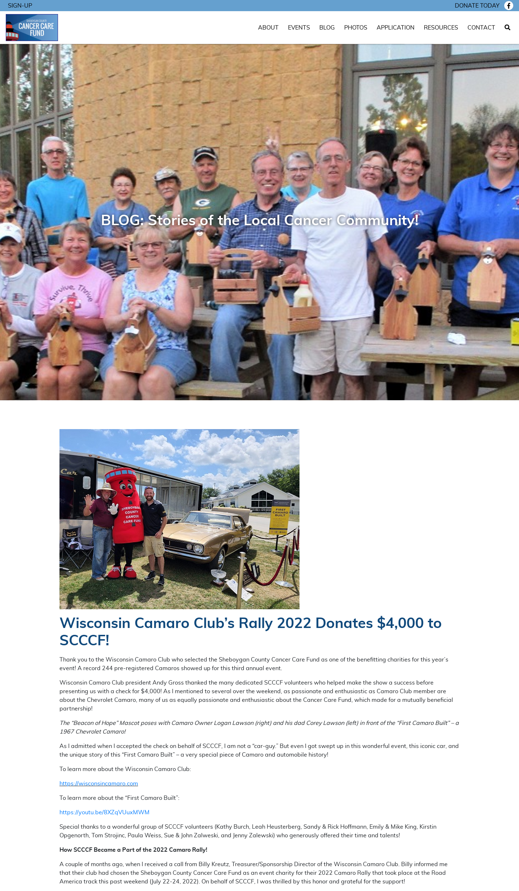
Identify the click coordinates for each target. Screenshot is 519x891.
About (268, 28)
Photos (355, 28)
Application (395, 28)
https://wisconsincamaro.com (98, 784)
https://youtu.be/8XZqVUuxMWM (104, 812)
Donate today (477, 6)
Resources (441, 28)
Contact (481, 28)
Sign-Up (20, 6)
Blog (327, 28)
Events (299, 28)
